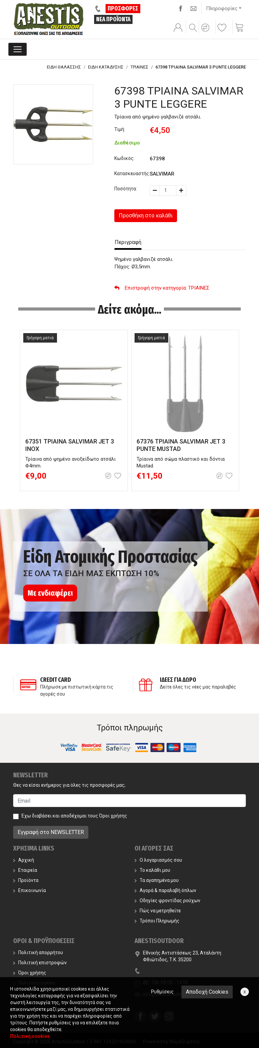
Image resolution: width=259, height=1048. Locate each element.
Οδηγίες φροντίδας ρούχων (167, 900)
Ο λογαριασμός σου (158, 860)
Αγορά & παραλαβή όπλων (165, 890)
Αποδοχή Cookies (207, 992)
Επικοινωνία (29, 890)
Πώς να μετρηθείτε (158, 910)
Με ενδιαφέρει (50, 593)
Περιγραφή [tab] (128, 242)
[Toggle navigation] (17, 49)
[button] (206, 32)
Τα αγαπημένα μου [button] (157, 880)
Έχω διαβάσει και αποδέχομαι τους (74, 815)
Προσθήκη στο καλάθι (146, 215)
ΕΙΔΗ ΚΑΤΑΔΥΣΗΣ (105, 67)
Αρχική (23, 860)
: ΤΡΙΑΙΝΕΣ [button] (161, 288)
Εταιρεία (25, 870)
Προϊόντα (25, 880)
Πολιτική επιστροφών (40, 962)
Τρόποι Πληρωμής (157, 920)
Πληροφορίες (221, 8)
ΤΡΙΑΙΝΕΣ (139, 67)
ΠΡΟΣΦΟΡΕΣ (123, 8)
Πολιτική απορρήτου (38, 952)
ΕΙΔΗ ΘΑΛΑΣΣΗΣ (64, 67)
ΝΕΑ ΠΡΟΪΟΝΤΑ (113, 19)
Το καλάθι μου (152, 870)
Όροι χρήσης (113, 815)
